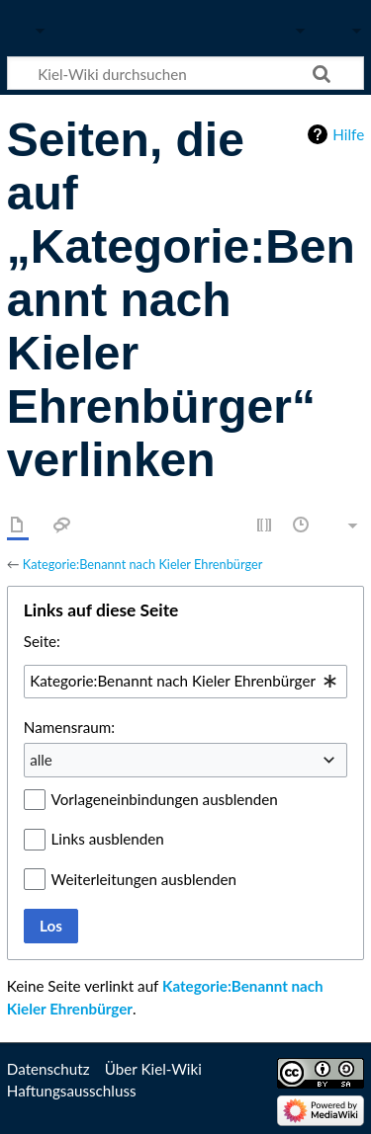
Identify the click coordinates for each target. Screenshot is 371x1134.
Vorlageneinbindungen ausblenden (164, 799)
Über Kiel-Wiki (153, 1069)
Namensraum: (69, 727)
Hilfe (348, 134)
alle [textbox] (41, 760)
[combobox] (185, 681)
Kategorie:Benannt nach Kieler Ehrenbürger (142, 564)
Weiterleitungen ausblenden (143, 879)
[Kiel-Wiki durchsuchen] (185, 73)
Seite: (42, 641)
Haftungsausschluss (72, 1090)
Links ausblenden (107, 839)
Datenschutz (48, 1069)
